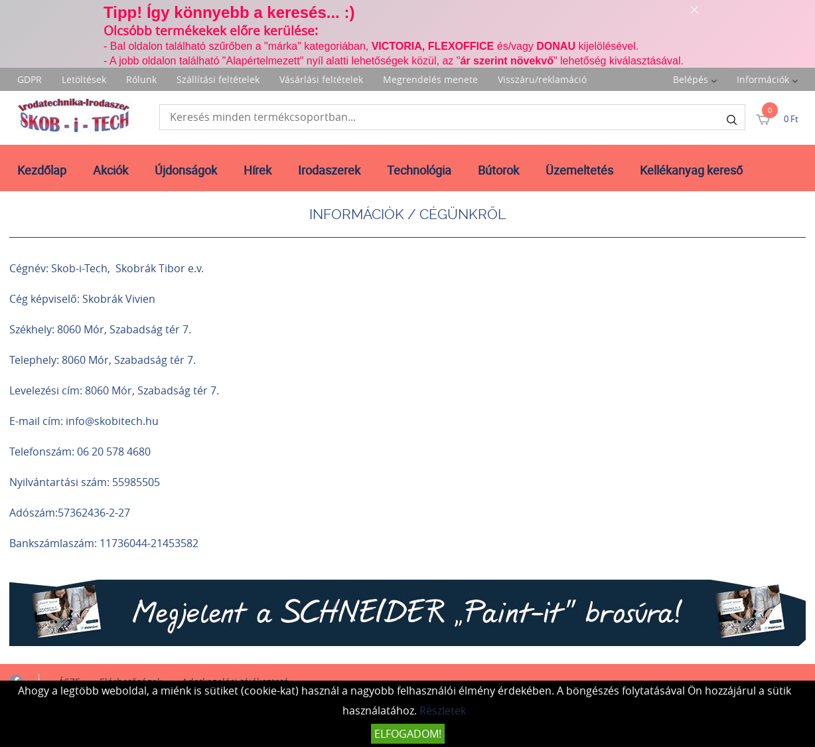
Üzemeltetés (579, 170)
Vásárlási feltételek (321, 79)
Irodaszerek (329, 170)
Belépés (690, 79)
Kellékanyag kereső (691, 170)
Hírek (257, 170)
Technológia (419, 170)
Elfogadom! (407, 733)
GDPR (29, 79)
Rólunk (141, 79)
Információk (763, 79)
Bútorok (498, 170)
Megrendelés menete (430, 79)
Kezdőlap (41, 170)
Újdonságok (186, 170)
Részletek (442, 710)
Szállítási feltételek (218, 79)
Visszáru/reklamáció (542, 79)
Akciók (110, 170)
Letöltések (84, 79)
